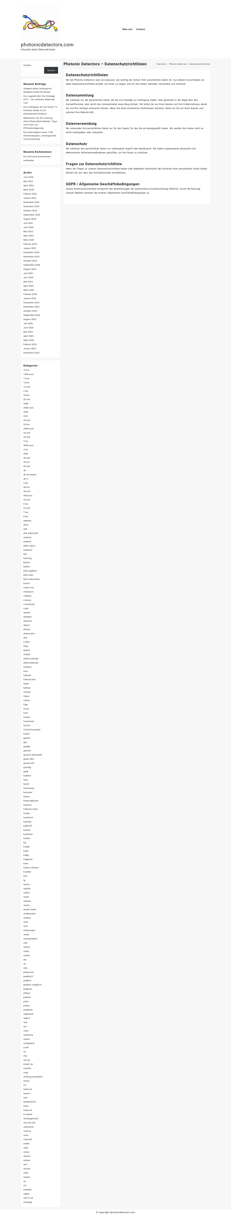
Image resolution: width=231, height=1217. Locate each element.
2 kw (25, 391)
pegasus (27, 989)
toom (26, 1106)
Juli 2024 (28, 273)
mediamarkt (29, 913)
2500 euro (28, 428)
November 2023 (31, 307)
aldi (25, 529)
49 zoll (26, 466)
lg (24, 880)
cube (25, 608)
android (27, 541)
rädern (26, 1018)
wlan (25, 1173)
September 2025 (31, 215)
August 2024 (29, 269)
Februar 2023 (30, 344)
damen (26, 612)
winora (26, 1168)
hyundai (27, 821)
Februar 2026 (30, 194)
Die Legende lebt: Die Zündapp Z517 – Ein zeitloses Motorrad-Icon (39, 99)
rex (24, 1026)
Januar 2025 (29, 248)
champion (28, 591)
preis (26, 1001)
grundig (27, 767)
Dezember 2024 (31, 252)
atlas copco (29, 545)
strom (26, 1081)
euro (25, 671)
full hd (26, 725)
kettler (26, 838)
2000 (25, 403)
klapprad (27, 859)
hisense (27, 805)
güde (25, 771)
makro (26, 893)
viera (25, 1135)
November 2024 (31, 256)
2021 (25, 416)
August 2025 (29, 219)
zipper (26, 1194)
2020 (25, 412)
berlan (26, 566)
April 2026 (28, 185)
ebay (25, 646)
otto (25, 968)
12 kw (26, 378)
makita (26, 888)
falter (26, 683)
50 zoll (26, 491)
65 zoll (26, 508)
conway (27, 600)
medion (27, 918)
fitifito (26, 700)
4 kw (25, 449)
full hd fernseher (32, 729)
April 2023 (28, 336)
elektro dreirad (30, 658)
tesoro (26, 1093)
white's (27, 1156)
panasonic (28, 972)
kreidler (27, 872)
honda (26, 813)
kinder (26, 847)
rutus (26, 1030)
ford (25, 713)
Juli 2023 (28, 323)
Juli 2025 (28, 223)
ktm (25, 876)
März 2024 (28, 290)
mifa (25, 922)
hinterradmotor (30, 801)
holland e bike (30, 809)
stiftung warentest (32, 1076)
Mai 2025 (28, 231)
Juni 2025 (28, 227)
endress (27, 667)
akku (25, 525)
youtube (27, 1189)
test (25, 1097)
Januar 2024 (29, 298)
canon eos (28, 587)
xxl (24, 1185)
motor (26, 934)
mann (26, 897)
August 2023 (29, 319)
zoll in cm (28, 1198)
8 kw (25, 516)
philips (26, 993)
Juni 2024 (28, 277)
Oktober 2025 (30, 210)
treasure (27, 1110)
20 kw (26, 395)
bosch (26, 583)
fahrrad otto (29, 679)
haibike (27, 775)
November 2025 (31, 206)
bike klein (28, 575)
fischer (27, 692)
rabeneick (28, 1014)
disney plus (29, 633)
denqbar (27, 617)
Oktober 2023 (30, 311)
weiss (26, 1152)
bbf (25, 554)
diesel (26, 625)
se (24, 1051)
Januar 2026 (29, 198)
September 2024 (31, 265)
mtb (25, 943)
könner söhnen (30, 867)
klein (25, 863)
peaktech (28, 976)
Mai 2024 (28, 281)
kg (24, 842)
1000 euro (28, 374)
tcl (24, 1085)
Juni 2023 (28, 327)
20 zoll (26, 399)
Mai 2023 (28, 332)
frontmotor (28, 721)
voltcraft (27, 1139)
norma (26, 955)
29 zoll (26, 437)
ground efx (28, 763)
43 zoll (26, 458)
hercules (27, 792)
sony (25, 1072)
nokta (26, 951)
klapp (26, 855)
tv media (27, 1114)
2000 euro (28, 408)
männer (27, 901)
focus (26, 709)
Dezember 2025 (31, 202)
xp (24, 1181)
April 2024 (28, 286)
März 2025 (28, 240)
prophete (27, 1010)
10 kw (26, 370)
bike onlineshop (31, 579)
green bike (28, 759)
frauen (26, 717)
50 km (26, 487)
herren (26, 796)
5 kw (25, 483)
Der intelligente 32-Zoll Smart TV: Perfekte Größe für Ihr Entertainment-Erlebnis (40, 110)
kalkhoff (27, 826)
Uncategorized (30, 1118)
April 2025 (28, 235)
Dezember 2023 (31, 302)
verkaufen (28, 1127)
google (26, 746)
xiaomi (26, 1177)
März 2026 (28, 189)
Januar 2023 (29, 348)
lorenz (26, 884)
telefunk (27, 1089)
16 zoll (26, 387)
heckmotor (28, 788)
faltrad (26, 688)
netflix (26, 947)
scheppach (29, 1043)
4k (24, 470)
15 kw (26, 382)
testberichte (29, 1102)
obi (24, 959)
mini (25, 926)
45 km (26, 462)
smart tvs (28, 1064)
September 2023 (31, 315)
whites (26, 1160)
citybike (27, 596)
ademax (27, 520)
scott (26, 1047)
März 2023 (28, 340)
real (25, 1022)
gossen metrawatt (32, 755)
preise (26, 1005)
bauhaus (27, 550)
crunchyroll (29, 604)
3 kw (25, 441)
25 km (26, 424)
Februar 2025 (30, 244)
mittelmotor (29, 930)
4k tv (25, 479)
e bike (26, 642)
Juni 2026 (28, 177)
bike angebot (30, 571)
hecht (26, 784)
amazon (27, 537)
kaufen (27, 830)
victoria (27, 1131)
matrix (26, 905)
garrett (26, 738)
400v (25, 454)
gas (25, 742)
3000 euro (28, 445)
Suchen (27, 65)
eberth (26, 650)
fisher (26, 696)
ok (24, 964)
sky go (26, 1060)
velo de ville (29, 1122)
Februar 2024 (30, 294)
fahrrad (27, 675)
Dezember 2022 (31, 353)
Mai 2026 (28, 181)
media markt (29, 909)
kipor (26, 851)
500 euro (27, 495)
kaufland (27, 834)
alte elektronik (30, 533)
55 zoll (26, 500)
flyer (25, 704)
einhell (26, 654)
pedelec (27, 980)
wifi (25, 1164)
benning (27, 558)
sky (25, 1056)
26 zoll (26, 433)
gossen (27, 750)
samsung (28, 1035)
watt (25, 1148)
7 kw (25, 512)
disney (26, 629)
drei (25, 637)
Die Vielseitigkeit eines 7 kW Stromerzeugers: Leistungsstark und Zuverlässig (39, 135)
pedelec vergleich (32, 985)
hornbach (28, 817)
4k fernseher (30, 474)
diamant (27, 621)
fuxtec (26, 734)
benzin (26, 562)
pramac (27, 997)
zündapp (27, 1202)
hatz (25, 780)
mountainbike (30, 939)
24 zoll (26, 420)
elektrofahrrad (30, 663)
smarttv (27, 1068)
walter (26, 1143)
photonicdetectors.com (47, 44)
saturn (26, 1039)
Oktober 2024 (30, 261)
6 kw (25, 504)
